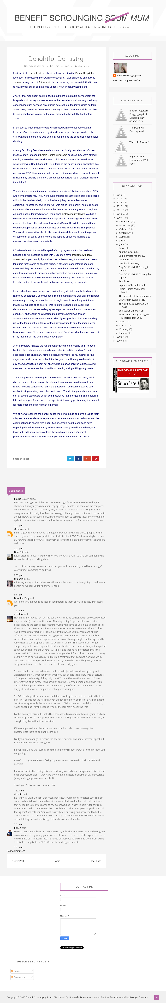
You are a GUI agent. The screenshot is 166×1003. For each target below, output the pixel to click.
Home (57, 860)
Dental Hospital (83, 73)
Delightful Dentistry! (129, 263)
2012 (120, 206)
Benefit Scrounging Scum (39, 997)
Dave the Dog (21, 598)
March (123, 325)
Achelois (18, 614)
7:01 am (18, 824)
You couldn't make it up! (131, 310)
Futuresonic (44, 82)
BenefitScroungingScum (129, 75)
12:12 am (19, 610)
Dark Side (19, 552)
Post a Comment (16, 850)
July (121, 240)
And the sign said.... (129, 251)
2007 (120, 340)
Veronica (18, 794)
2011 (120, 210)
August (123, 236)
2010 (120, 213)
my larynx (79, 214)
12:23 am (19, 790)
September (125, 232)
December (125, 221)
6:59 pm (18, 575)
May (121, 248)
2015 (120, 194)
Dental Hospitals (127, 259)
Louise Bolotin (21, 498)
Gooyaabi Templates (80, 997)
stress (42, 73)
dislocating (68, 214)
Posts (15, 971)
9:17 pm (18, 594)
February (124, 329)
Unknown (19, 529)
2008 (120, 336)
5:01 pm (18, 525)
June (121, 244)
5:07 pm (18, 548)
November (125, 225)
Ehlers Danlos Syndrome (53, 154)
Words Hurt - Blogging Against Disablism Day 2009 (135, 316)
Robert (17, 827)
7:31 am (18, 847)
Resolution (124, 281)
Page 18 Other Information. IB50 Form (138, 160)
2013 (120, 202)
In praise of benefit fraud (132, 285)
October (124, 229)
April (121, 321)
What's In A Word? (138, 142)
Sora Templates (112, 997)
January (123, 333)
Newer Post (18, 860)
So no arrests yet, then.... (132, 255)
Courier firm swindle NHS (132, 299)
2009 (120, 217)
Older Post (95, 860)
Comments (18, 977)
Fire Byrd (19, 578)
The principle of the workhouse (135, 296)
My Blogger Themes (137, 997)
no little (34, 73)
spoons (17, 82)
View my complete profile (126, 80)
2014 (120, 198)
